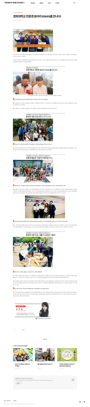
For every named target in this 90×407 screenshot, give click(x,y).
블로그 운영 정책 (7, 400)
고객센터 (14, 400)
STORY (57, 3)
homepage (80, 402)
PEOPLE (33, 3)
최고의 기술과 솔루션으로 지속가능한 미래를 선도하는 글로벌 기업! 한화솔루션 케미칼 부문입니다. (34, 380)
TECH (49, 3)
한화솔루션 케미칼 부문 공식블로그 (24, 378)
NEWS (41, 3)
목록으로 (45, 339)
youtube (84, 402)
